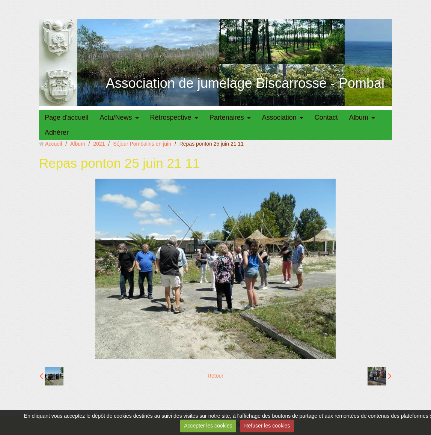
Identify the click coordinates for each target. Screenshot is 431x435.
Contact (326, 117)
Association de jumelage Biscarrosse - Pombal (245, 83)
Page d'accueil (67, 117)
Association (279, 117)
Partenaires (226, 117)
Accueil (53, 144)
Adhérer (57, 132)
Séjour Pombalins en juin (142, 144)
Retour (215, 376)
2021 (99, 144)
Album (358, 117)
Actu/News (116, 117)
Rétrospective (170, 117)
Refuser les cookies (267, 426)
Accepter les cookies (208, 426)
